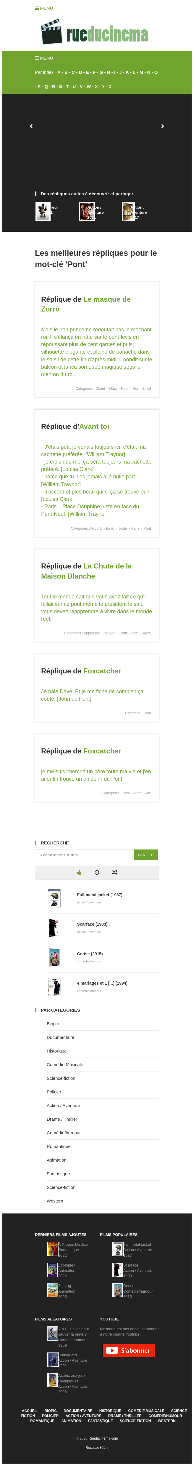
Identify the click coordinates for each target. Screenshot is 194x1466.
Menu (44, 8)
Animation (57, 1159)
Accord (96, 528)
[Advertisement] (97, 145)
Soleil (146, 389)
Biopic (53, 1023)
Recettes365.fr (97, 1448)
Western (55, 1200)
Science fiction (61, 1078)
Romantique (59, 1146)
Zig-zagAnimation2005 (66, 1291)
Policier (54, 1091)
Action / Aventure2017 (138, 212)
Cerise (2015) (90, 953)
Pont (124, 389)
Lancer (146, 855)
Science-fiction (61, 1187)
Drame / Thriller (62, 1119)
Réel (135, 633)
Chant (100, 389)
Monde (110, 633)
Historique (57, 1050)
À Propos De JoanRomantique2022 (74, 1249)
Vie (148, 793)
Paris (135, 528)
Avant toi (94, 426)
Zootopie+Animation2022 (66, 1270)
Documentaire (60, 1037)
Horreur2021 (51, 210)
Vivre (147, 633)
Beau (110, 528)
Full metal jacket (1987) (99, 894)
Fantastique (58, 1173)
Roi (135, 389)
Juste (123, 528)
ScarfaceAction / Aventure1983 (137, 1270)
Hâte (113, 389)
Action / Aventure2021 (95, 212)
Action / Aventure (63, 1105)
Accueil (30, 1411)
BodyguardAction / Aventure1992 (72, 1360)
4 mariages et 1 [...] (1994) (102, 983)
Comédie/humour (64, 1132)
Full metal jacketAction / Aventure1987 (137, 1249)
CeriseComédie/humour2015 (138, 1291)
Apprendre (92, 633)
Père (126, 793)
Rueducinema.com (103, 1438)
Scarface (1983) (92, 924)
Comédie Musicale (65, 1064)
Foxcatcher (102, 671)
